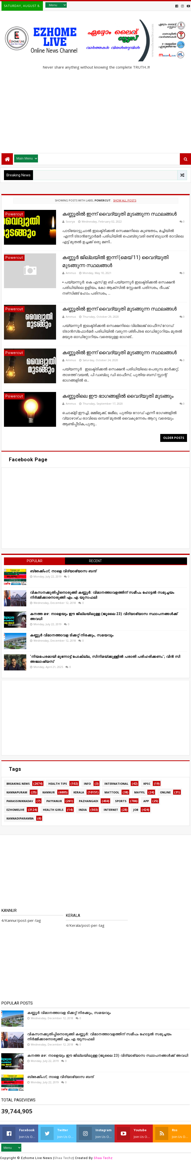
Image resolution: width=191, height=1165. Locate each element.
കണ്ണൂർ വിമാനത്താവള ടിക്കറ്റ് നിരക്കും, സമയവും (72, 635)
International (116, 783)
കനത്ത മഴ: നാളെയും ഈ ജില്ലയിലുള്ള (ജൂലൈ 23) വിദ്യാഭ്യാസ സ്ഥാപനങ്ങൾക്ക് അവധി (107, 1055)
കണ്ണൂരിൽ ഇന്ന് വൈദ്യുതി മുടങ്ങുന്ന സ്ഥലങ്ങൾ (119, 214)
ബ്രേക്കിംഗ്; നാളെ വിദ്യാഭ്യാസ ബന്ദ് (63, 571)
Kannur (48, 792)
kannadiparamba (20, 818)
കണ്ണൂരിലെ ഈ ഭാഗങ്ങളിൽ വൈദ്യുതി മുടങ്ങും (117, 396)
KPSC (146, 783)
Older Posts (173, 438)
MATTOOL (111, 792)
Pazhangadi (88, 801)
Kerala (78, 792)
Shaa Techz (63, 1158)
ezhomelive (15, 810)
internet (111, 810)
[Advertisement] (95, 109)
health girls (53, 810)
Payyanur (54, 801)
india (83, 810)
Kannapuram (16, 792)
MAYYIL (139, 792)
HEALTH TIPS (57, 783)
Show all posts (124, 200)
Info (87, 783)
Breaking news (18, 783)
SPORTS (121, 801)
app (146, 801)
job (135, 810)
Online (165, 792)
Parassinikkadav (19, 801)
